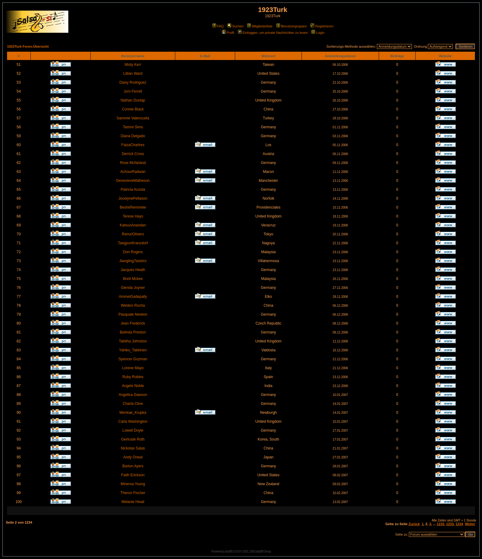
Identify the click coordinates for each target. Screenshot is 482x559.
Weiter (470, 524)
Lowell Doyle (132, 430)
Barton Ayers (132, 466)
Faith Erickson (132, 475)
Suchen (235, 26)
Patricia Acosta (133, 189)
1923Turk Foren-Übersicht (28, 46)
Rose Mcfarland (133, 163)
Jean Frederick (133, 323)
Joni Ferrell (133, 91)
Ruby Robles (133, 377)
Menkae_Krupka (133, 412)
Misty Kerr (132, 64)
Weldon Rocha (133, 305)
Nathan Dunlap (132, 100)
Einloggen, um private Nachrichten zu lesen (273, 32)
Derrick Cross (133, 154)
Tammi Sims (133, 127)
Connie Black (133, 109)
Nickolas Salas (133, 448)
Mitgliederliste (259, 26)
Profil (228, 32)
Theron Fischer (132, 493)
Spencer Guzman (133, 359)
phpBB (228, 551)
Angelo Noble (133, 386)
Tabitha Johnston (133, 341)
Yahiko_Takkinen (133, 350)
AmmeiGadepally (133, 296)
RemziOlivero (133, 234)
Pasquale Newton (132, 314)
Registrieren (321, 26)
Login (317, 32)
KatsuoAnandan (133, 225)
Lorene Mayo (133, 368)
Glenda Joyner (133, 287)
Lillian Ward (132, 73)
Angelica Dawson (133, 395)
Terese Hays (133, 216)
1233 (449, 524)
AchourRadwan (132, 172)
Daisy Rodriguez (132, 82)
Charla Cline (133, 403)
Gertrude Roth (132, 439)
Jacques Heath (132, 270)
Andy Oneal (133, 457)
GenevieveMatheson (133, 180)
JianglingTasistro (133, 261)
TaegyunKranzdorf (133, 243)
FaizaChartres (132, 145)
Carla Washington (133, 421)
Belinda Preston (133, 332)
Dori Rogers (133, 252)
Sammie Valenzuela (133, 118)
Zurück (414, 524)
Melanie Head (132, 502)
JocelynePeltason (132, 198)
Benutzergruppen (291, 26)
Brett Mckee (133, 279)
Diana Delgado (133, 136)
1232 (440, 524)
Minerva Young (133, 484)
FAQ (218, 26)
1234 (459, 524)
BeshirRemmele (133, 207)
